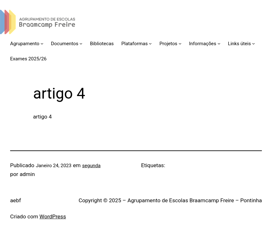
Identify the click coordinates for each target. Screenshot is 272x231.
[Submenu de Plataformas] (150, 43)
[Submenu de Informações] (219, 43)
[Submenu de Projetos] (180, 43)
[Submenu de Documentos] (80, 43)
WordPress (53, 216)
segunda (91, 165)
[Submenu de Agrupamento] (42, 43)
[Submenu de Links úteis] (253, 43)
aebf (15, 200)
